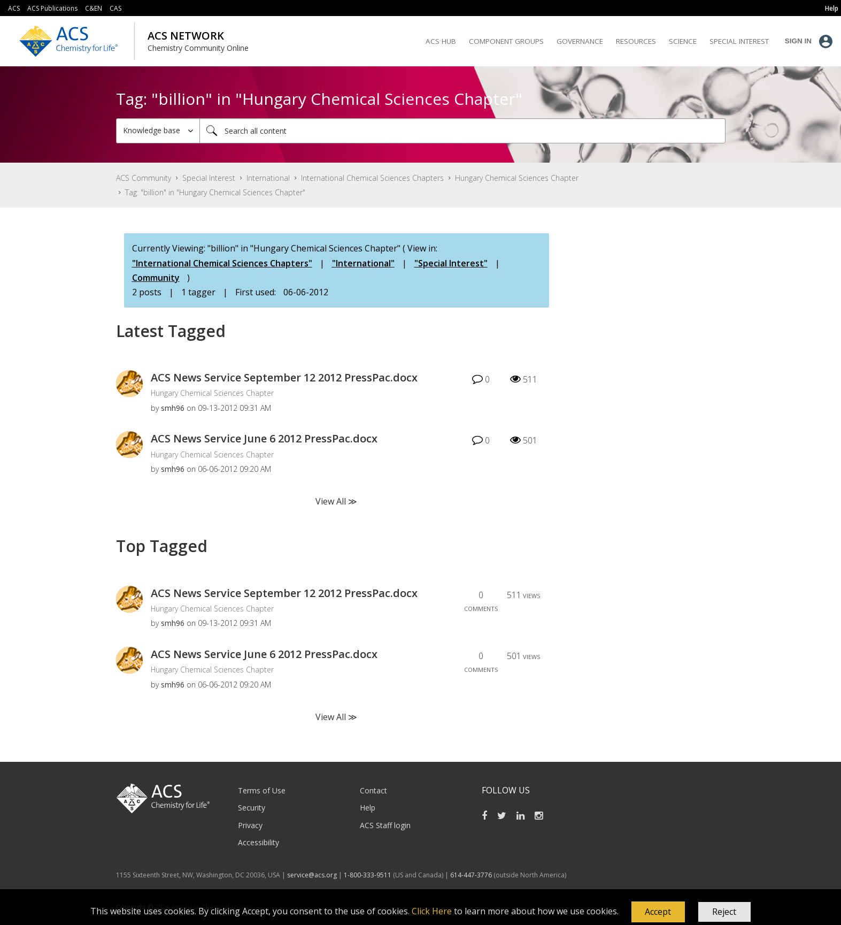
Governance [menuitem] (580, 41)
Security (251, 807)
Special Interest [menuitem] (739, 41)
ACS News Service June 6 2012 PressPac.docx (264, 438)
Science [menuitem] (683, 41)
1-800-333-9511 (367, 875)
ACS (14, 8)
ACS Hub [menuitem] (441, 41)
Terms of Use (262, 790)
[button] (658, 912)
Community (156, 278)
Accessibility (258, 842)
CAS (115, 8)
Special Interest (208, 178)
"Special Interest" (451, 263)
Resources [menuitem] (636, 41)
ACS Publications (52, 8)
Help (367, 807)
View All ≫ (336, 501)
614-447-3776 (471, 875)
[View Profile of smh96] (172, 408)
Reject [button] (724, 912)
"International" (363, 263)
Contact (373, 790)
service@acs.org (312, 875)
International (268, 178)
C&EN (93, 8)
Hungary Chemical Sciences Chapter (516, 178)
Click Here (432, 911)
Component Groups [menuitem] (506, 41)
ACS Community (143, 178)
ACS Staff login (385, 825)
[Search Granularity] (158, 131)
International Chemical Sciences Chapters (372, 178)
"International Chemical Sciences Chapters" (222, 263)
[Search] (462, 130)
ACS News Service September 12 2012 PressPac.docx (284, 377)
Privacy (250, 825)
